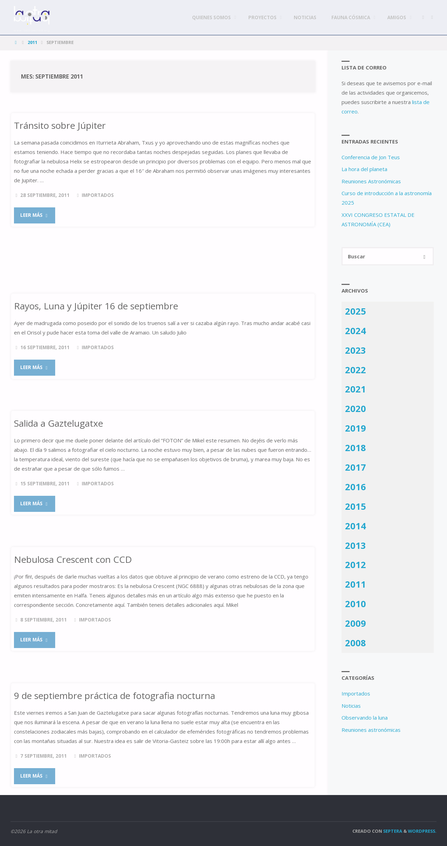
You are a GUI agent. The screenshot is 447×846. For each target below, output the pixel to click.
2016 (355, 487)
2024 (355, 331)
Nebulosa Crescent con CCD (73, 559)
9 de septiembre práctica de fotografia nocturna (114, 695)
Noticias (351, 705)
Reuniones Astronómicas (371, 181)
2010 (355, 604)
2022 (355, 370)
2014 (355, 526)
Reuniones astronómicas (371, 729)
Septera (392, 831)
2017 (355, 467)
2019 (355, 428)
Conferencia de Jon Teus (371, 157)
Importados (98, 195)
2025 (355, 311)
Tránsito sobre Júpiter (60, 125)
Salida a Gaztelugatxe (58, 423)
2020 (355, 409)
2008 (355, 643)
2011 (32, 42)
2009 (355, 624)
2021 (355, 389)
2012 (355, 565)
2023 (355, 350)
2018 (355, 448)
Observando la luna (365, 717)
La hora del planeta (364, 168)
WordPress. (422, 831)
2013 (355, 545)
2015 (355, 506)
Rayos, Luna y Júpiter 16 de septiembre (96, 306)
